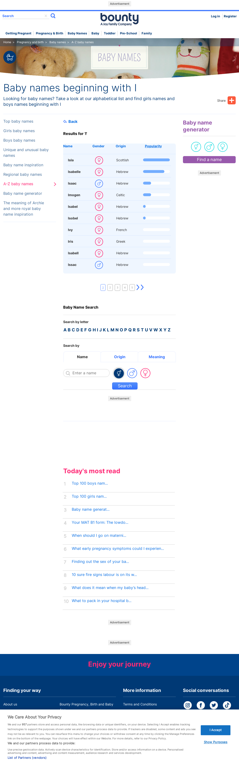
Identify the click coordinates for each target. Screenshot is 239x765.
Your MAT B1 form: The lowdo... (100, 522)
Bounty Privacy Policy (140, 713)
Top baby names (18, 121)
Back (70, 121)
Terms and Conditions (140, 704)
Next (138, 287)
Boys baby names (19, 140)
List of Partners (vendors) (27, 762)
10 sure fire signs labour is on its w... (104, 574)
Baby (95, 33)
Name (67, 146)
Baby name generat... (91, 509)
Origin (121, 146)
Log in (215, 16)
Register (230, 16)
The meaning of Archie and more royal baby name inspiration (23, 209)
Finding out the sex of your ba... (100, 561)
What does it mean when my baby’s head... (110, 587)
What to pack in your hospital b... (101, 600)
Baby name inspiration (23, 165)
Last (142, 287)
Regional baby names (22, 174)
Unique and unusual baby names (26, 153)
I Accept (216, 734)
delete (46, 16)
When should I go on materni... (99, 535)
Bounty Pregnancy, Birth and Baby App (86, 707)
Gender (98, 146)
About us (10, 704)
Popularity (153, 146)
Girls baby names (19, 131)
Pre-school (128, 33)
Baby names (77, 33)
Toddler (109, 33)
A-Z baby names (18, 184)
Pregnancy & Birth (49, 33)
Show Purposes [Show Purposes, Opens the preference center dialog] (216, 746)
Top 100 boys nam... (90, 483)
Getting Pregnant (18, 33)
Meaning (157, 356)
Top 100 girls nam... (89, 496)
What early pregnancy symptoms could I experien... (118, 548)
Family (147, 33)
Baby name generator (22, 193)
